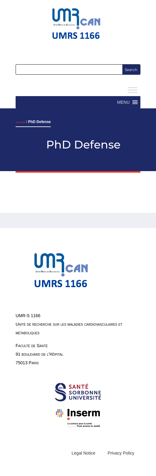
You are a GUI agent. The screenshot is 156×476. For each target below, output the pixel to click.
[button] (123, 102)
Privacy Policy (121, 453)
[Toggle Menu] (132, 90)
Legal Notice (83, 453)
